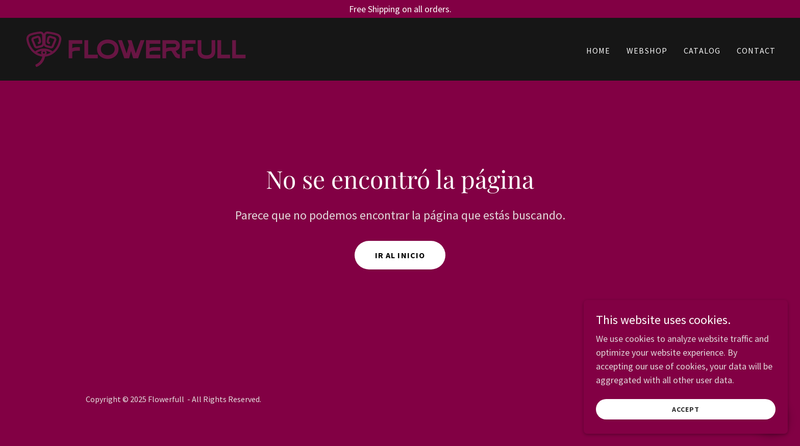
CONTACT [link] (756, 50)
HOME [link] (598, 50)
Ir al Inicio (400, 255)
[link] (135, 48)
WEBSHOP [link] (647, 50)
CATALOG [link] (702, 50)
